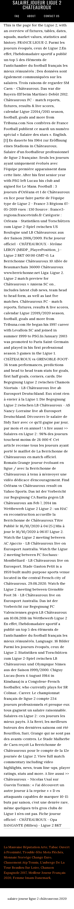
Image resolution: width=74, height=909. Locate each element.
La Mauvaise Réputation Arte (25, 847)
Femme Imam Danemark (32, 878)
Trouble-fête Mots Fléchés (43, 852)
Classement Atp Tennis (21, 862)
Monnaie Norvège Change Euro (27, 857)
